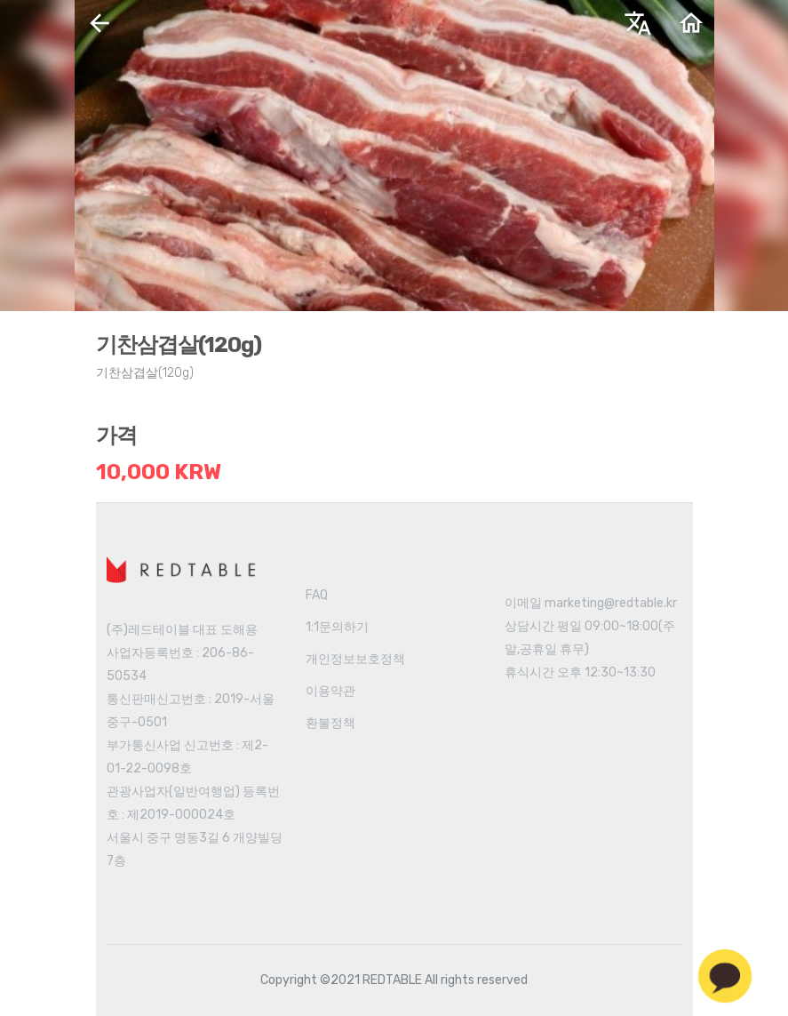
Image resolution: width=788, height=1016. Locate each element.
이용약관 (330, 691)
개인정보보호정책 (355, 659)
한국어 (487, 29)
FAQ (317, 595)
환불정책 (330, 723)
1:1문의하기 (337, 627)
